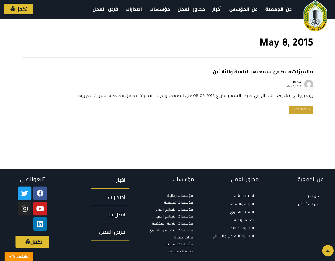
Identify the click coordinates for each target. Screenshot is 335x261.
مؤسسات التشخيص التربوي (171, 230)
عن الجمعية (278, 9)
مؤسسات (159, 9)
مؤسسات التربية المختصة (172, 223)
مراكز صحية (183, 237)
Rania (297, 82)
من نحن (313, 196)
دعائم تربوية (244, 220)
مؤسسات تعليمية (178, 203)
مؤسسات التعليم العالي (173, 209)
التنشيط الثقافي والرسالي (233, 236)
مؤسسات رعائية (180, 195)
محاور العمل (191, 9)
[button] (18, 9)
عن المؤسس (243, 9)
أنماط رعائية (244, 196)
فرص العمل (105, 9)
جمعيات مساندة (180, 251)
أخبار (217, 9)
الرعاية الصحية (242, 228)
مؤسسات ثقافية (179, 244)
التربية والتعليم (242, 204)
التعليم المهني (242, 212)
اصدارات (134, 9)
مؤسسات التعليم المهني (172, 216)
